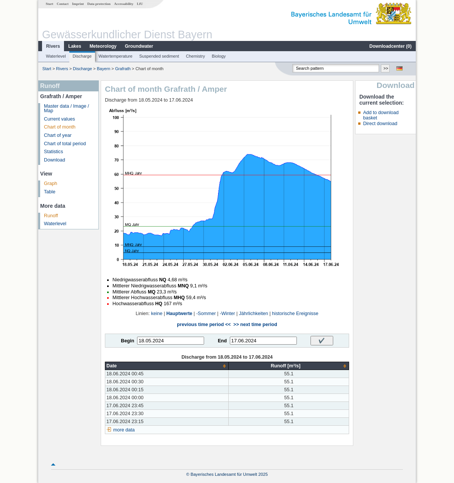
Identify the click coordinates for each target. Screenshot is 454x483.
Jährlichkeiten (253, 313)
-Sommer (206, 313)
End (222, 340)
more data (124, 430)
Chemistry (195, 56)
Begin (127, 340)
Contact (63, 4)
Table (49, 191)
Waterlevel (56, 56)
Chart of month (59, 127)
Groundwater (139, 46)
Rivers (53, 46)
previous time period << (204, 324)
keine (156, 313)
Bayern (103, 68)
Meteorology (102, 46)
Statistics (53, 151)
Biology (219, 56)
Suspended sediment (159, 56)
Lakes (74, 46)
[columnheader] (167, 366)
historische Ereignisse (295, 313)
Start (49, 4)
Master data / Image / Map (66, 109)
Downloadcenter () (391, 46)
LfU (140, 4)
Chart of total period (65, 143)
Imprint (78, 4)
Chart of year (58, 135)
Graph (50, 183)
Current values (59, 119)
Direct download (380, 123)
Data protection (99, 4)
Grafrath (123, 68)
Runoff (51, 215)
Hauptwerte (179, 313)
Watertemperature (115, 56)
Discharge (82, 56)
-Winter (227, 313)
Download (54, 160)
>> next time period (255, 324)
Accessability (123, 4)
